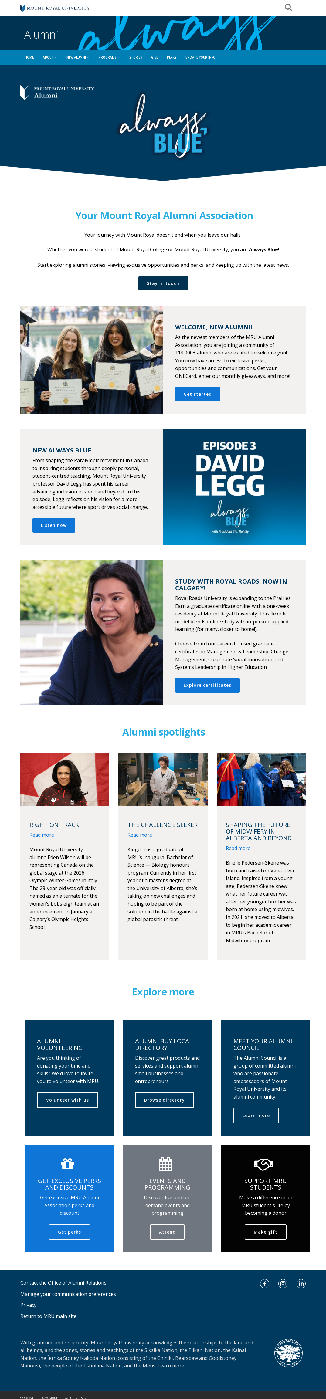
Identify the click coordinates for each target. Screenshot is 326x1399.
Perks (171, 57)
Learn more (256, 1115)
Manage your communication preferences (68, 1294)
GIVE (154, 57)
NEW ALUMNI (78, 57)
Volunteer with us (67, 1100)
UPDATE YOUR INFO (200, 57)
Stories (135, 57)
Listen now (54, 525)
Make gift (265, 1232)
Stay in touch (163, 283)
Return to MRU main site (48, 1316)
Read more (41, 835)
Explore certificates (207, 685)
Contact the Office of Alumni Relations (63, 1282)
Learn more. (171, 1365)
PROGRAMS (109, 57)
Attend (167, 1232)
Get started (198, 394)
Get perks (69, 1232)
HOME (29, 57)
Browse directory (164, 1100)
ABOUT (50, 57)
